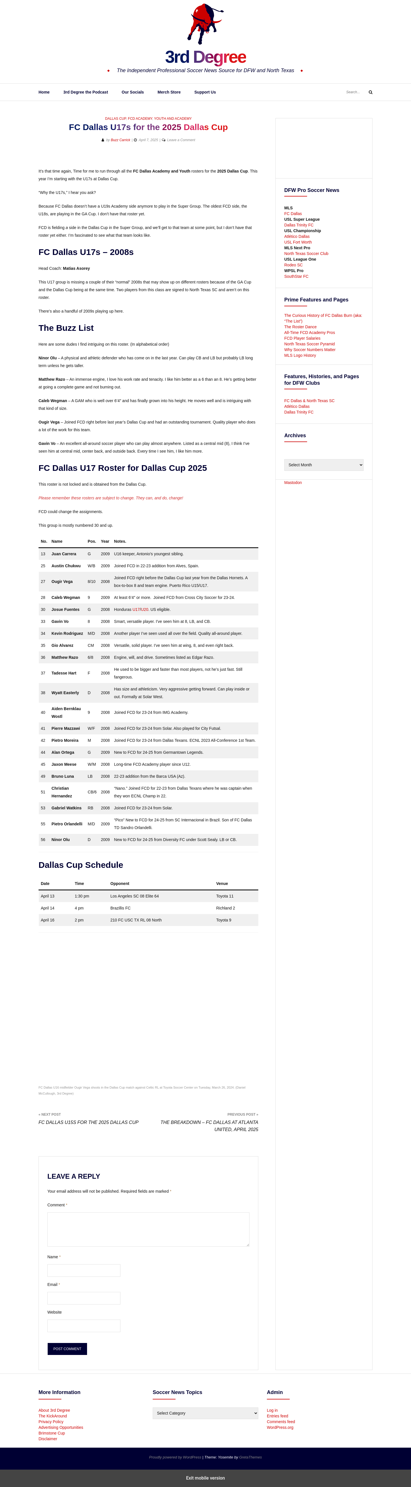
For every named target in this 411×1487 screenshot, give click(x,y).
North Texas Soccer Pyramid (309, 344)
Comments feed (281, 1421)
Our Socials (133, 92)
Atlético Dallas (297, 236)
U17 (136, 609)
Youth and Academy (173, 119)
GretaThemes (250, 1457)
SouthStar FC (296, 276)
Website (54, 1312)
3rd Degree (205, 55)
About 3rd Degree (54, 1410)
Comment (57, 1205)
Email (53, 1284)
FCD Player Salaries (302, 338)
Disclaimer (48, 1439)
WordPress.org (280, 1427)
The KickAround (53, 1416)
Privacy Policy (51, 1421)
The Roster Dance (301, 327)
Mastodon (293, 482)
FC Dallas (293, 213)
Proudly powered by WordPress (175, 1457)
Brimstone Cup (52, 1433)
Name (54, 1257)
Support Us (205, 92)
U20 (144, 609)
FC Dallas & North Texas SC (309, 400)
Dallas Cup (115, 119)
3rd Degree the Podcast (85, 92)
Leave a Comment (181, 140)
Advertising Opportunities (61, 1427)
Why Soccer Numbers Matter (310, 349)
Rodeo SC (293, 265)
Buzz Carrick (120, 140)
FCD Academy (140, 119)
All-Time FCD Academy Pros (309, 332)
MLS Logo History (300, 355)
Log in (272, 1410)
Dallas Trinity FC (299, 225)
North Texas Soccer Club (306, 253)
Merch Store (169, 92)
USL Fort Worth (298, 242)
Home (44, 92)
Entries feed (277, 1416)
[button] (43, 158)
